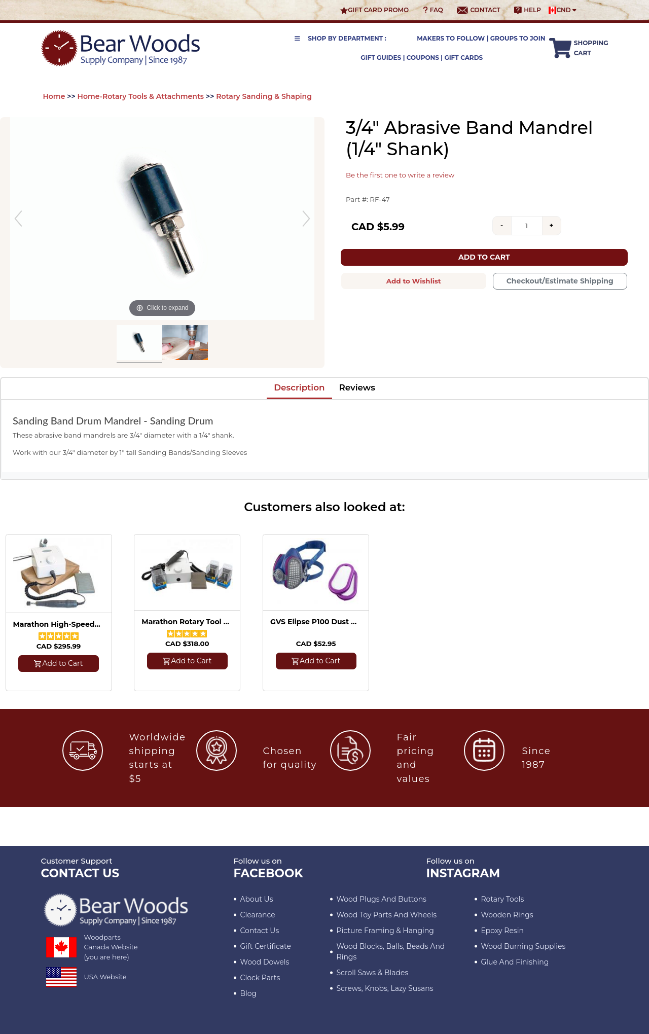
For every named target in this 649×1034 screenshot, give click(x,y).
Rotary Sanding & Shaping (264, 96)
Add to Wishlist (413, 281)
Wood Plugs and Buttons (381, 899)
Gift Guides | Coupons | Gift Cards (421, 57)
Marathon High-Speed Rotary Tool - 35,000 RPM (57, 624)
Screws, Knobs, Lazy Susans (385, 988)
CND (562, 10)
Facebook (268, 873)
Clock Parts (260, 977)
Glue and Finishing (515, 962)
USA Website (105, 977)
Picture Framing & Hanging (385, 930)
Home (54, 96)
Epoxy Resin (502, 930)
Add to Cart (484, 257)
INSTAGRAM (463, 873)
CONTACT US (80, 873)
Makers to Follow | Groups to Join (481, 38)
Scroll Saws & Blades (373, 972)
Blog (248, 993)
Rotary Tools (502, 899)
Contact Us (259, 930)
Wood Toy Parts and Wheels (387, 914)
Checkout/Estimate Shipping (560, 281)
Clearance (257, 914)
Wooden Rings (507, 914)
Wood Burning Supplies (523, 946)
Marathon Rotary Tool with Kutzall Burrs (185, 622)
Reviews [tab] (357, 387)
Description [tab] (299, 387)
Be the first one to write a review (400, 175)
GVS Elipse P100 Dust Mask (314, 622)
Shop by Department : (340, 38)
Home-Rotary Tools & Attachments (141, 96)
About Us (256, 899)
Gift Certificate (265, 946)
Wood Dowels (265, 962)
